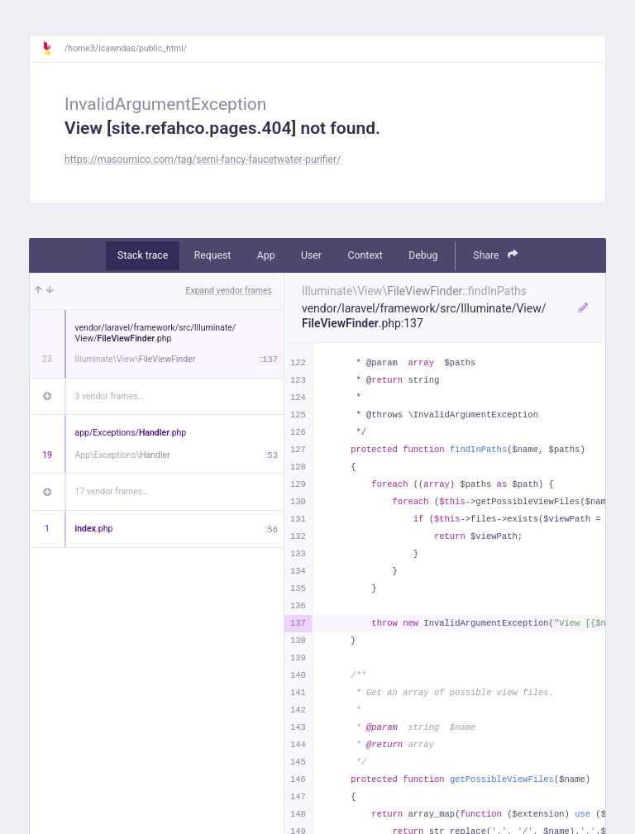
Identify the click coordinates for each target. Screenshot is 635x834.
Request (213, 255)
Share (495, 255)
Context (364, 255)
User (311, 255)
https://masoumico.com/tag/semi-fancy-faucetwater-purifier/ (202, 159)
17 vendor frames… (112, 491)
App (266, 255)
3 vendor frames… (109, 396)
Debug (422, 255)
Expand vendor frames (229, 290)
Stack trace (142, 255)
